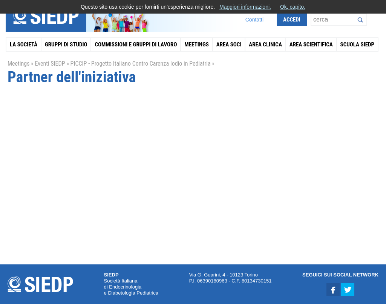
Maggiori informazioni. (245, 7)
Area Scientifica (311, 44)
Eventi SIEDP (50, 63)
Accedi (291, 19)
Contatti (254, 20)
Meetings (196, 44)
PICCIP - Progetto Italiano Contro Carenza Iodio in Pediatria (140, 63)
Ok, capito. (292, 7)
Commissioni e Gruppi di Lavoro (136, 44)
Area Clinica (265, 44)
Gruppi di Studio (66, 44)
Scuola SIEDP (357, 44)
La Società (23, 44)
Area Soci (229, 44)
